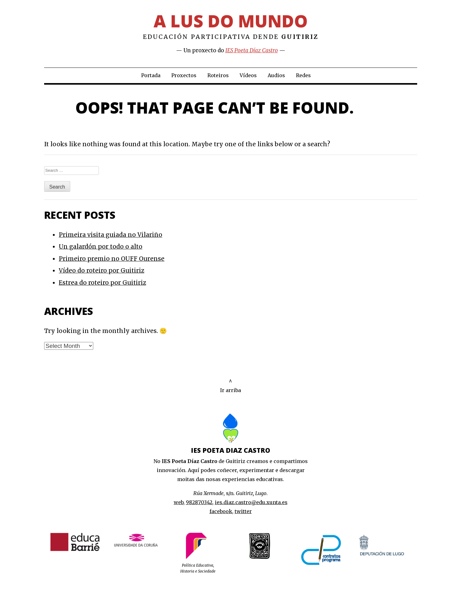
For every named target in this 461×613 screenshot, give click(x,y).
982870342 (199, 502)
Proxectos (183, 75)
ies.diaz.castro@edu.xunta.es (251, 502)
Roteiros (218, 75)
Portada (150, 75)
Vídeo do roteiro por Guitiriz (101, 270)
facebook (221, 511)
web (178, 502)
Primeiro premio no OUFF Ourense (111, 258)
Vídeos (248, 75)
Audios (276, 75)
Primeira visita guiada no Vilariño (110, 234)
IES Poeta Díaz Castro (251, 50)
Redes (303, 75)
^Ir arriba (230, 385)
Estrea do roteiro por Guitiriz (102, 282)
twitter (243, 511)
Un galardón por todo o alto (100, 246)
